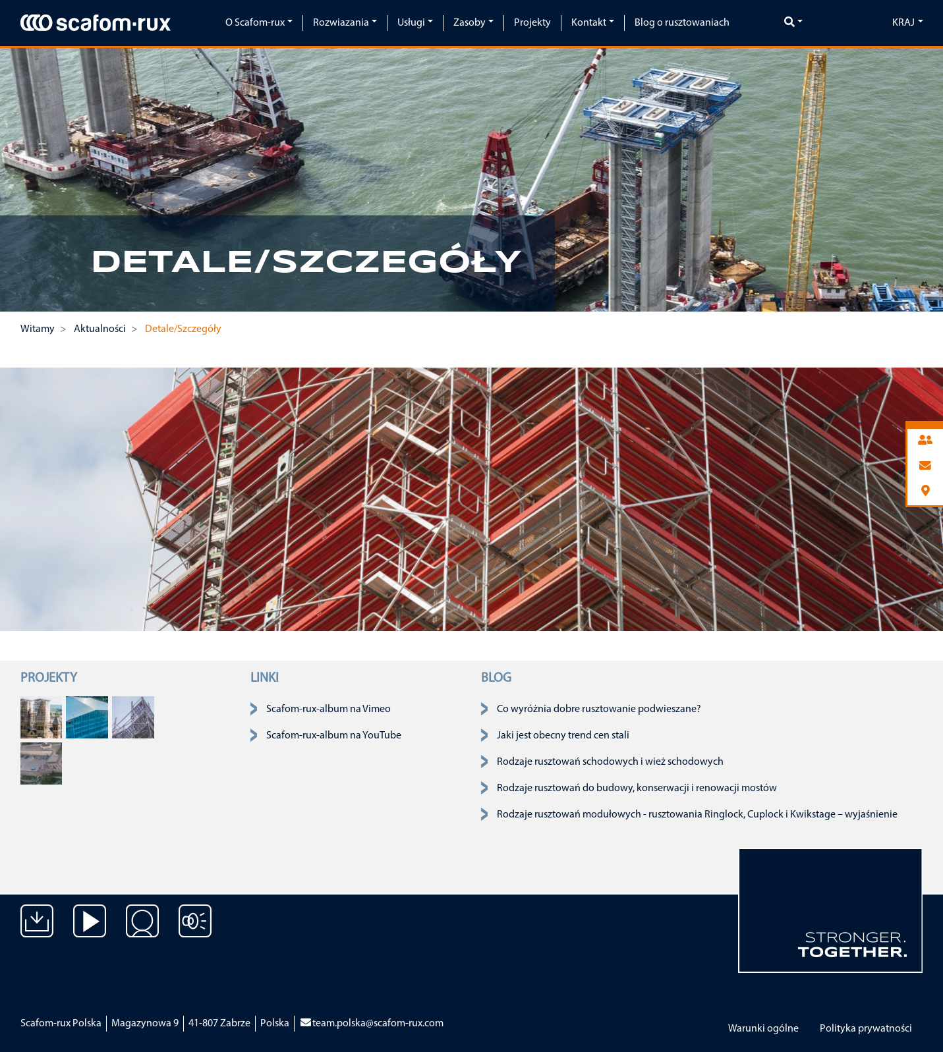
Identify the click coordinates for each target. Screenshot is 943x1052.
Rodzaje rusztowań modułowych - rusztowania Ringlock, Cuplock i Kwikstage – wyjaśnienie (697, 815)
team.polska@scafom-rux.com (371, 1023)
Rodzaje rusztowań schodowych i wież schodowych (610, 762)
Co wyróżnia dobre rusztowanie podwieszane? (599, 709)
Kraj (903, 23)
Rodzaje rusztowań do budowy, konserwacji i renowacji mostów (637, 788)
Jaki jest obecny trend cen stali (563, 736)
